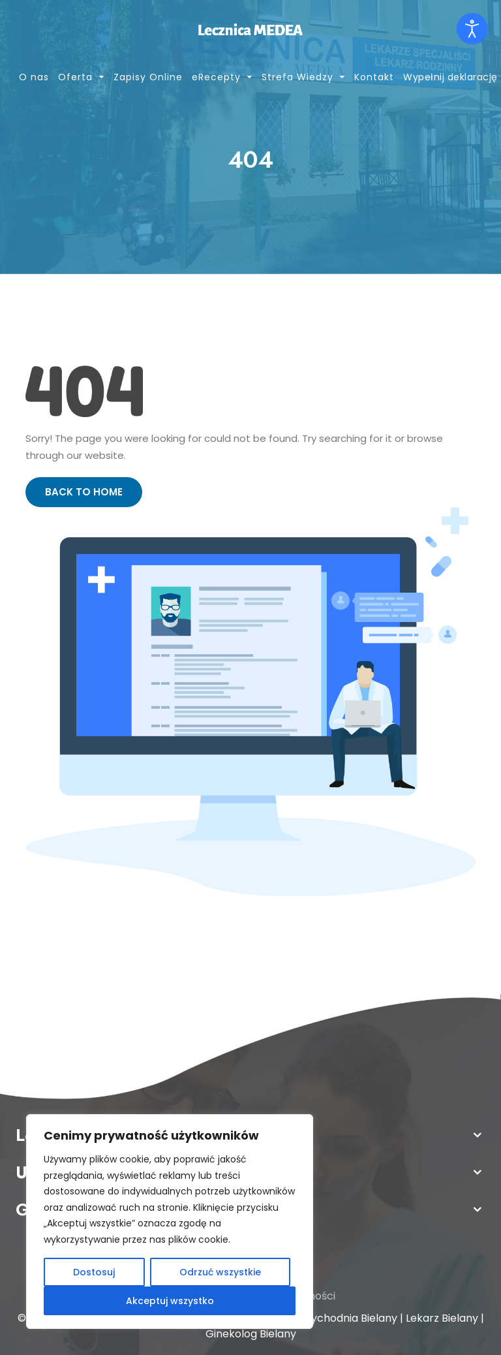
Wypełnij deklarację (450, 77)
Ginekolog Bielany (250, 1333)
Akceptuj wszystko (170, 1300)
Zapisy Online (148, 77)
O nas (34, 77)
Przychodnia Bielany (346, 1318)
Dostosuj (94, 1272)
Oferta (75, 77)
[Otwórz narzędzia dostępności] (472, 28)
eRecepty (216, 77)
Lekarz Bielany (442, 1318)
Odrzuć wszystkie (220, 1272)
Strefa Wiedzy (297, 77)
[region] (169, 1221)
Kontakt (374, 77)
